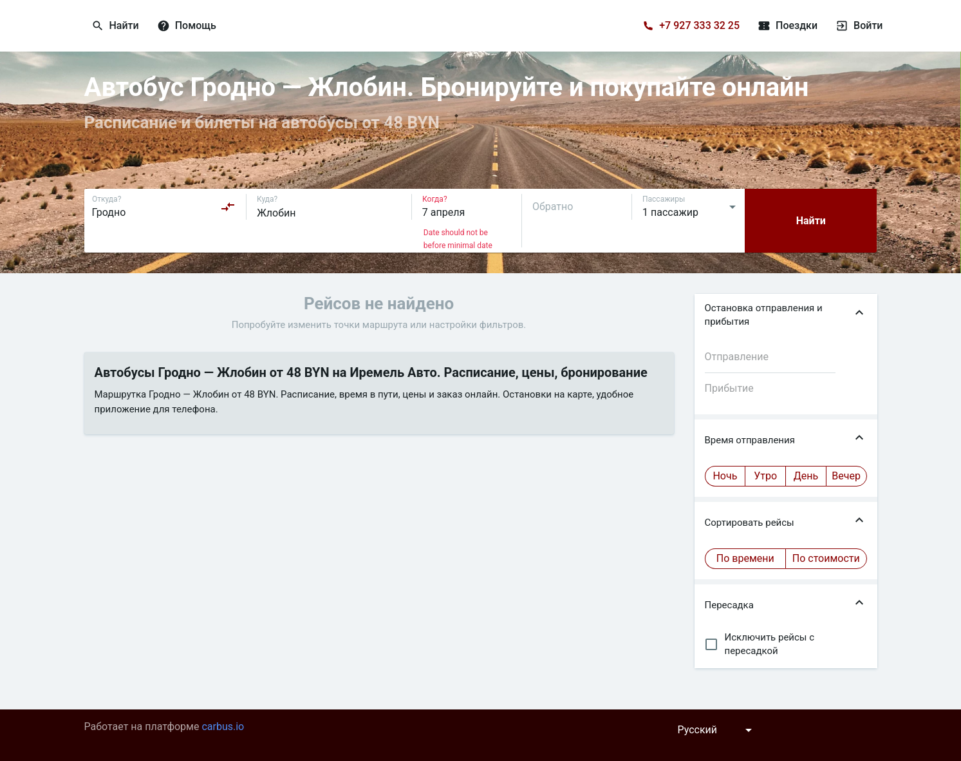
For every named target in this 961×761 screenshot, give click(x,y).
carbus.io (222, 726)
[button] (786, 315)
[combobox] (164, 207)
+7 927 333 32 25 (699, 25)
